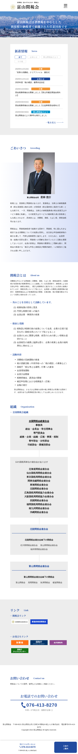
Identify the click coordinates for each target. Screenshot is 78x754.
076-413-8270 (41, 705)
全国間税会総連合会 (39, 421)
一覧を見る (51, 122)
